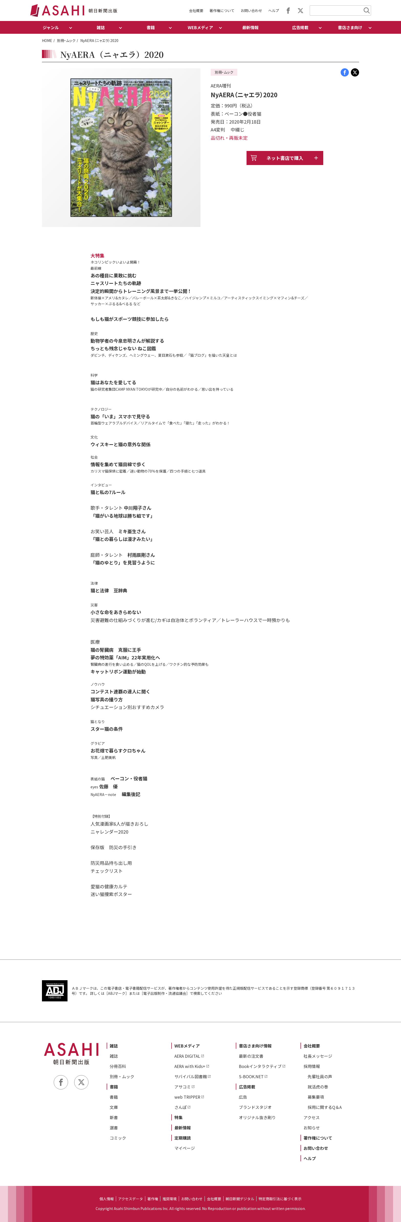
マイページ (184, 1148)
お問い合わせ (251, 10)
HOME (47, 40)
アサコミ (182, 1087)
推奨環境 (169, 1198)
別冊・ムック (66, 40)
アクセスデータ (130, 1198)
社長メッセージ (318, 1056)
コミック (118, 1138)
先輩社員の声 (320, 1076)
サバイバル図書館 (190, 1076)
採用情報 (312, 1066)
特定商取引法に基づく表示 (280, 1198)
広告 (243, 1097)
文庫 (114, 1107)
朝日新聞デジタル (240, 1198)
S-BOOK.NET (251, 1076)
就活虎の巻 (318, 1087)
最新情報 (250, 27)
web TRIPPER (187, 1097)
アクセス (312, 1117)
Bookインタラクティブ (260, 1066)
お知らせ (312, 1128)
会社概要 (196, 10)
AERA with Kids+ (189, 1066)
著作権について (222, 10)
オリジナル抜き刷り (257, 1117)
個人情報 (106, 1198)
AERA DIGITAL (187, 1056)
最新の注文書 (251, 1056)
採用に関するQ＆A (325, 1107)
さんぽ (180, 1107)
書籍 (114, 1087)
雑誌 (114, 1046)
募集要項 (316, 1097)
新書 (114, 1117)
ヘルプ (273, 10)
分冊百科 (118, 1066)
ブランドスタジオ (255, 1107)
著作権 (152, 1198)
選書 (114, 1128)
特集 (178, 1117)
